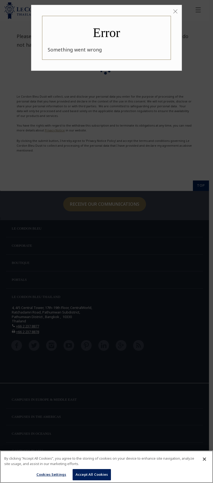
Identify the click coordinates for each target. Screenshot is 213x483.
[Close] (175, 11)
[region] (106, 467)
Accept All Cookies (92, 474)
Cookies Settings (51, 474)
